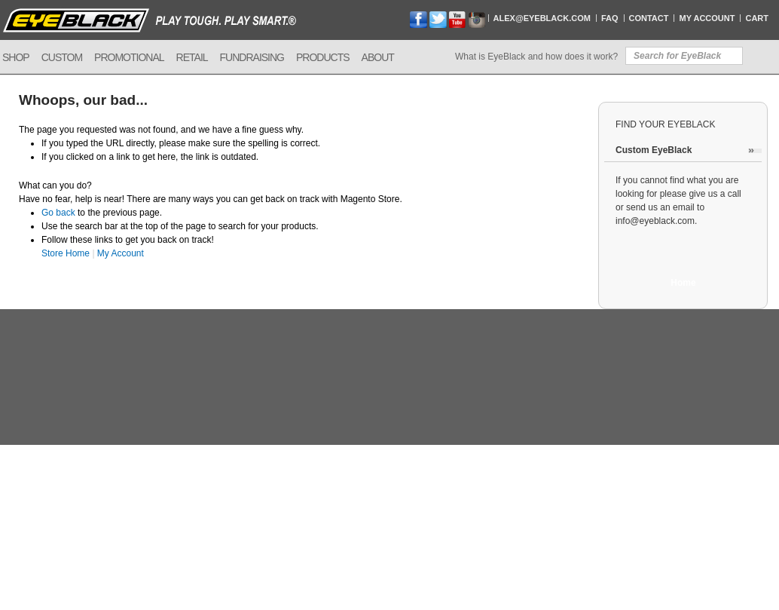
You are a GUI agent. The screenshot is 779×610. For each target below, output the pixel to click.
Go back (58, 212)
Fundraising (252, 57)
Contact (649, 18)
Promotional (128, 57)
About (378, 57)
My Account (707, 18)
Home (683, 282)
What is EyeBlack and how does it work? (536, 56)
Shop (15, 57)
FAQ (610, 18)
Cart (756, 18)
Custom (61, 57)
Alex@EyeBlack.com (542, 18)
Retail (192, 57)
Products (323, 57)
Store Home (65, 253)
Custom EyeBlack (654, 150)
